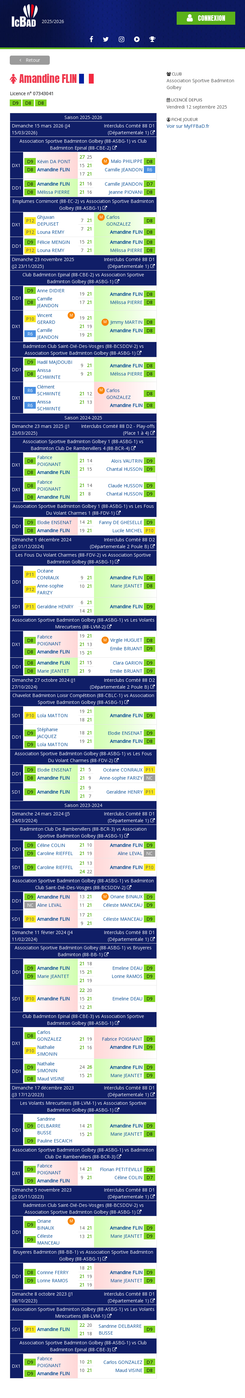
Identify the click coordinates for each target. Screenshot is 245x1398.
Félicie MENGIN (53, 242)
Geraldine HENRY (55, 606)
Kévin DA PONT (54, 161)
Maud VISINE (50, 1078)
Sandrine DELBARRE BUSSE (49, 1126)
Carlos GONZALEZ (123, 1362)
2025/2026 (53, 21)
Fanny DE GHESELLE (121, 522)
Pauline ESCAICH (54, 1141)
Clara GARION (128, 663)
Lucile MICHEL (127, 530)
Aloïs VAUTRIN (127, 461)
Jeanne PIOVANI (126, 192)
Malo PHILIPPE (127, 161)
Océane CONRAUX (123, 770)
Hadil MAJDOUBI (54, 362)
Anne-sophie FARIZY (121, 778)
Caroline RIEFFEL (55, 853)
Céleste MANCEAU (123, 905)
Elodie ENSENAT (54, 522)
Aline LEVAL (130, 853)
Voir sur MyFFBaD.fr (188, 126)
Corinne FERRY (52, 1272)
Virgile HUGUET (126, 640)
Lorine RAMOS (127, 976)
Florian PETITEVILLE (121, 1169)
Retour (32, 60)
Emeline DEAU (127, 968)
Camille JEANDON (124, 169)
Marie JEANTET (126, 586)
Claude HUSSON (125, 485)
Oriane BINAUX (126, 896)
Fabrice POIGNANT (122, 1039)
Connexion (206, 18)
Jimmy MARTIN (126, 322)
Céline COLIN (51, 845)
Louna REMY (50, 232)
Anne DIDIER (50, 290)
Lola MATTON (52, 715)
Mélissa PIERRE (53, 192)
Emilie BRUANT (126, 648)
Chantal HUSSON (124, 469)
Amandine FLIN (53, 169)
